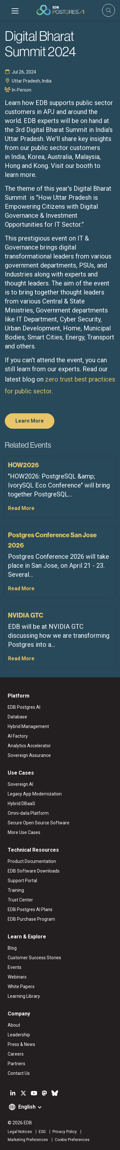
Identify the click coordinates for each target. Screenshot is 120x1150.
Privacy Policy (64, 1131)
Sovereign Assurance (29, 755)
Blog (12, 948)
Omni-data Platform (28, 813)
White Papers (21, 986)
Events (14, 967)
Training (16, 890)
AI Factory (18, 736)
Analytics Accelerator (29, 745)
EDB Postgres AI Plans (30, 909)
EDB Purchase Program (31, 919)
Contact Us (19, 1073)
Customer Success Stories (34, 957)
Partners (16, 1063)
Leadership (19, 1034)
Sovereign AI (20, 784)
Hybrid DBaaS (21, 803)
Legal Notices (20, 1131)
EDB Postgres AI (24, 707)
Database (17, 716)
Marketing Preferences (28, 1139)
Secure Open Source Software (38, 822)
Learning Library (24, 996)
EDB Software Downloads (34, 870)
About (14, 1025)
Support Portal (22, 880)
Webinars (17, 976)
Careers (16, 1054)
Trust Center (20, 899)
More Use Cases (24, 832)
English (27, 1107)
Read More (21, 508)
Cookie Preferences (72, 1139)
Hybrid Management (28, 726)
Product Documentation (32, 861)
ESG (42, 1131)
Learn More (29, 421)
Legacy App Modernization (35, 793)
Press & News (21, 1044)
